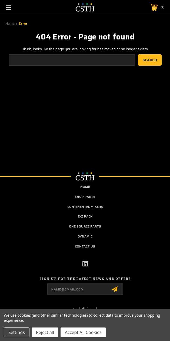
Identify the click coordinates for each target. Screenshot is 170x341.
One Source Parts (85, 226)
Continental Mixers (85, 206)
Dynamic (85, 236)
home (85, 186)
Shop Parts (85, 196)
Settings (16, 332)
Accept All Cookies (83, 332)
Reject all (45, 332)
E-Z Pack (85, 216)
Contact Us (85, 246)
